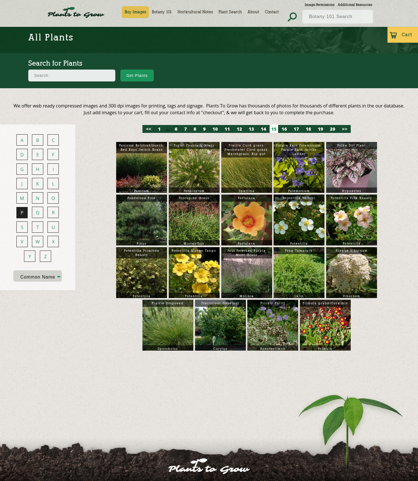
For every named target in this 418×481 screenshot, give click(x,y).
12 (239, 129)
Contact (272, 12)
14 (263, 129)
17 (296, 129)
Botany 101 (162, 12)
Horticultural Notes (195, 12)
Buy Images (135, 12)
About (253, 12)
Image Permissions (319, 5)
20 (332, 129)
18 (308, 129)
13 (251, 129)
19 (320, 129)
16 (284, 129)
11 (227, 129)
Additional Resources (355, 5)
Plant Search (230, 12)
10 (215, 129)
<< (148, 129)
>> (344, 129)
